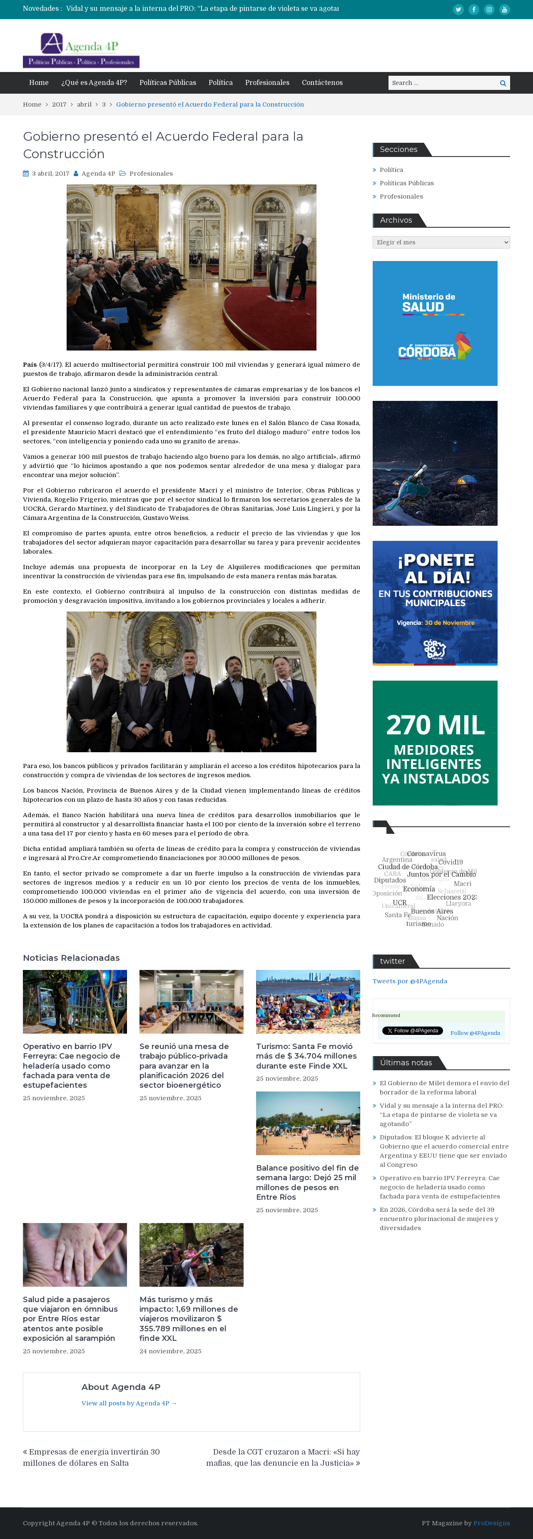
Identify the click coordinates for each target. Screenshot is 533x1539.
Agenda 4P (98, 173)
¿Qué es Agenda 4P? (94, 83)
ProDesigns (491, 1523)
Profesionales (267, 83)
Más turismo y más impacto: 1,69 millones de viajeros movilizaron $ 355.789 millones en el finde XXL (188, 1319)
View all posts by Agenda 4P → (129, 1403)
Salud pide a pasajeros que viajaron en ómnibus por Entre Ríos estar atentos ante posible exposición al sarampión (70, 1319)
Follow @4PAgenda (475, 1033)
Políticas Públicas (167, 83)
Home (39, 83)
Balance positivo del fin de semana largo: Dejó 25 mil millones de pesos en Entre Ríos (307, 1183)
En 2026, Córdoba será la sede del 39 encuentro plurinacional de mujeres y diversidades (439, 1219)
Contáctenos (322, 83)
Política (221, 83)
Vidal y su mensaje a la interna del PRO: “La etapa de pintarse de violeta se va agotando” (209, 8)
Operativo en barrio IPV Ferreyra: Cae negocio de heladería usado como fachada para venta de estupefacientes (71, 1066)
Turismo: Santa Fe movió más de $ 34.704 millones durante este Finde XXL (306, 1056)
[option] (221, 8)
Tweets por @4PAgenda (410, 981)
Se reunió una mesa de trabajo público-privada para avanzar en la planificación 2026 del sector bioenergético (184, 1066)
